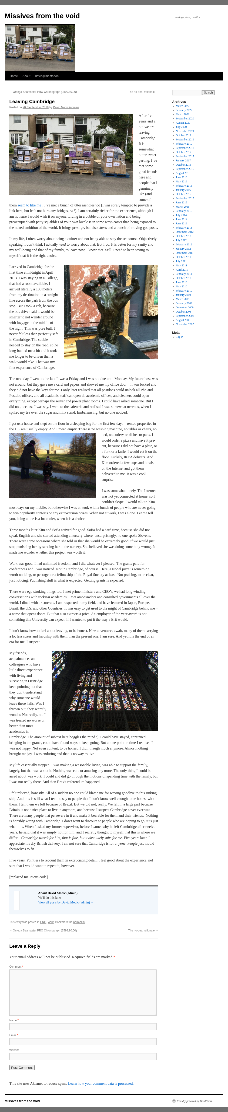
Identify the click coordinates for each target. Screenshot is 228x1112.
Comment (16, 966)
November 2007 (185, 324)
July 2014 (181, 215)
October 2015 (183, 194)
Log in (179, 336)
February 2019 (184, 143)
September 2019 (185, 139)
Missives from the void (42, 16)
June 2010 (181, 282)
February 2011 (184, 273)
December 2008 (185, 307)
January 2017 (183, 160)
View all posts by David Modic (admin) (66, 902)
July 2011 (181, 261)
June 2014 (181, 219)
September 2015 (185, 198)
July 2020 (181, 127)
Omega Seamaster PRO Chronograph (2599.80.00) (43, 92)
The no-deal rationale (143, 92)
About (26, 76)
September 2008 (185, 315)
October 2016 (183, 164)
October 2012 (183, 236)
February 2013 (184, 227)
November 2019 (185, 131)
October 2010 (183, 278)
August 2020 (183, 122)
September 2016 (185, 169)
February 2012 (184, 244)
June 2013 (181, 223)
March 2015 (182, 206)
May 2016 (181, 181)
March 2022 (182, 106)
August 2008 (183, 320)
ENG (43, 922)
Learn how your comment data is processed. (101, 1083)
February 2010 (184, 290)
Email (13, 1035)
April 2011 (182, 269)
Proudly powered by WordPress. (195, 1101)
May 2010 (181, 286)
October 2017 (183, 152)
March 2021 (182, 114)
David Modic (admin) (66, 107)
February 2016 (184, 185)
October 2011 (183, 257)
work (51, 922)
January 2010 (183, 294)
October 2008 (183, 311)
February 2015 (184, 211)
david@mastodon (47, 76)
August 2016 (183, 173)
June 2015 (181, 202)
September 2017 (185, 156)
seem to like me (29, 205)
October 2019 (183, 135)
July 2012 (181, 240)
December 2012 (185, 232)
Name (14, 1020)
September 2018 (185, 148)
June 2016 (181, 177)
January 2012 (183, 248)
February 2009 (184, 303)
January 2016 (183, 190)
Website (14, 1050)
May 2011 (181, 265)
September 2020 (185, 118)
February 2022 (184, 110)
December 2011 (185, 252)
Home (14, 76)
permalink (79, 922)
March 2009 (182, 299)
